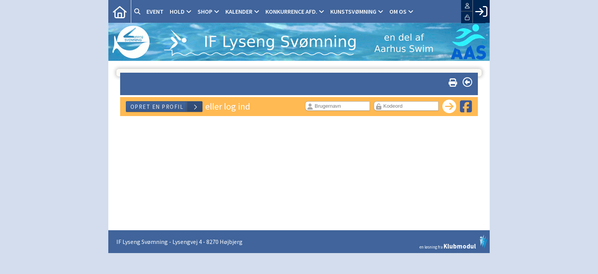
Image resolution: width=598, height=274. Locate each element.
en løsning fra (454, 242)
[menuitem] (119, 11)
